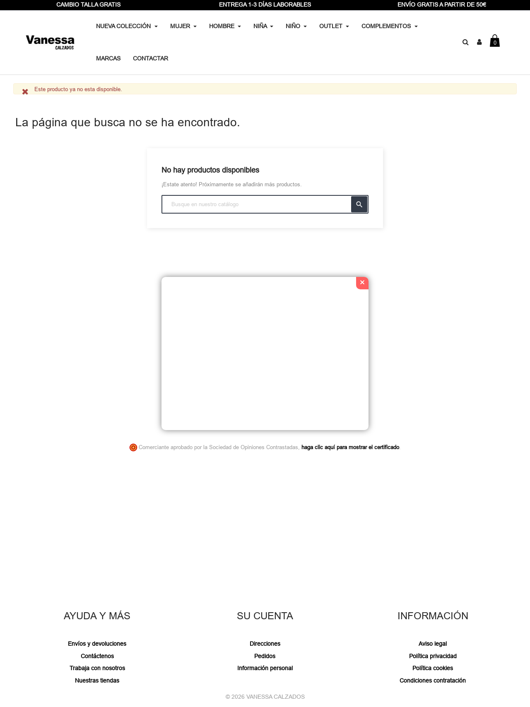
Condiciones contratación (433, 680)
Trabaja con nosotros (97, 668)
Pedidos (264, 656)
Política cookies (432, 668)
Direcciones (265, 643)
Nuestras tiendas (97, 680)
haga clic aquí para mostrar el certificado (350, 447)
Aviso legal (433, 643)
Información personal (265, 668)
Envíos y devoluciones (97, 643)
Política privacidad (433, 656)
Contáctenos (97, 656)
